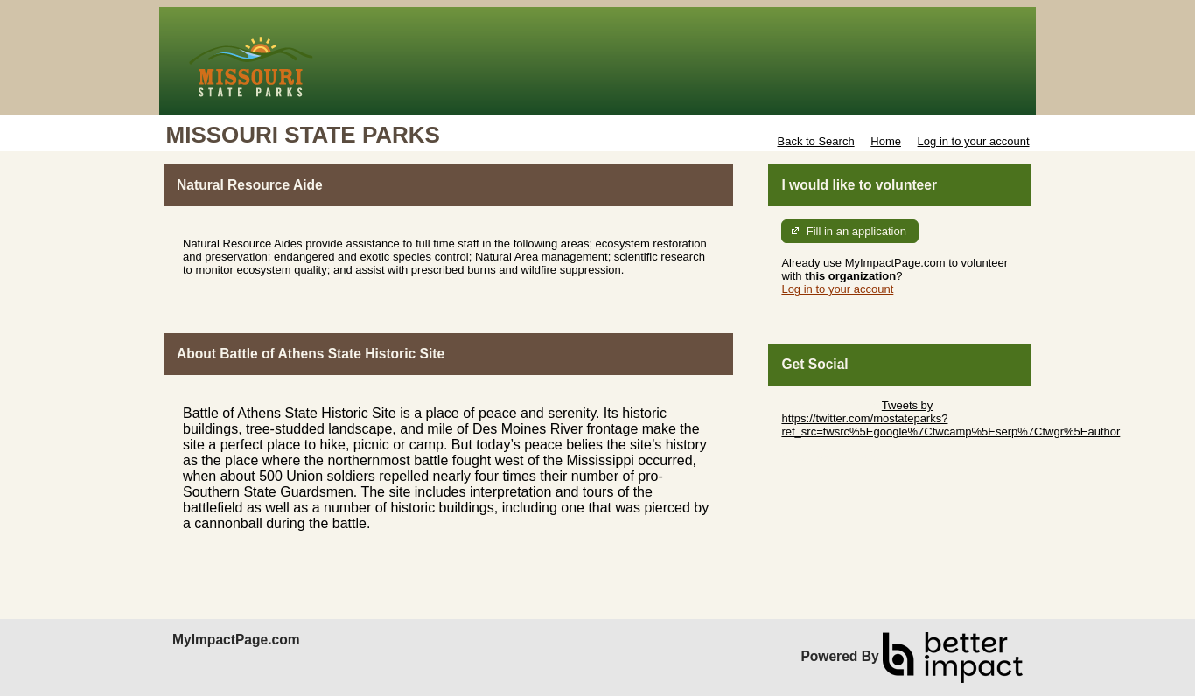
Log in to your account (974, 141)
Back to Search (815, 141)
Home (885, 141)
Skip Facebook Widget (838, 457)
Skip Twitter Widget (829, 405)
